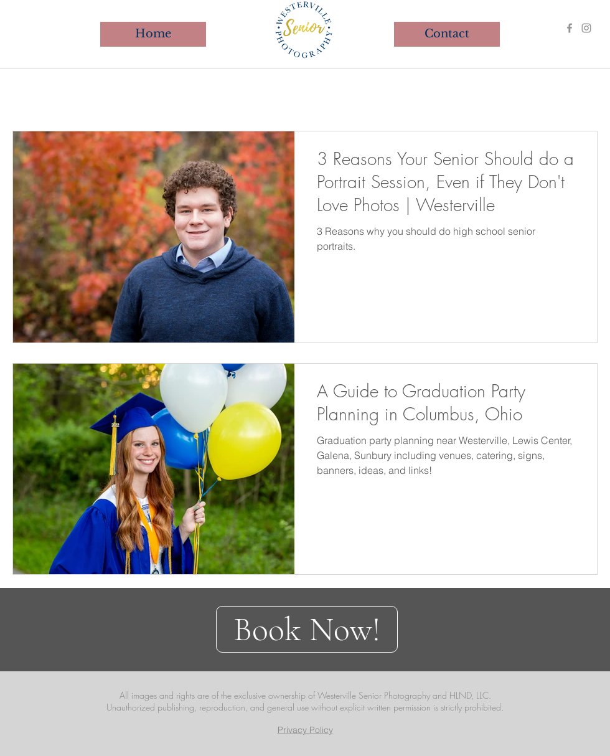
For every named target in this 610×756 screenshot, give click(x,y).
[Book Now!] (307, 629)
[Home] (153, 34)
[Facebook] (569, 28)
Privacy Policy (305, 729)
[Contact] (447, 34)
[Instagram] (586, 28)
